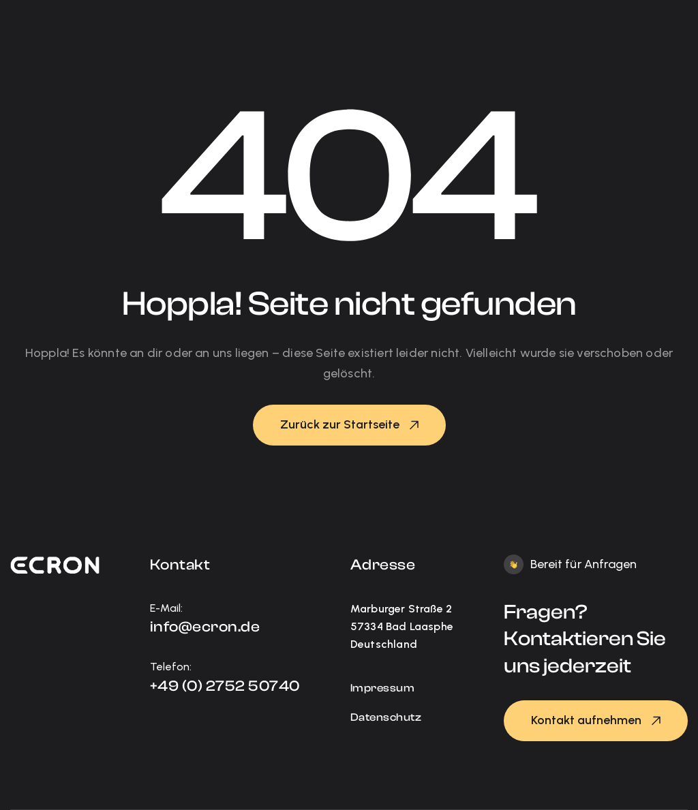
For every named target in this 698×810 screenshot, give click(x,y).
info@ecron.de (205, 627)
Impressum (382, 688)
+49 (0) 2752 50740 (225, 686)
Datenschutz (386, 717)
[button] (349, 425)
